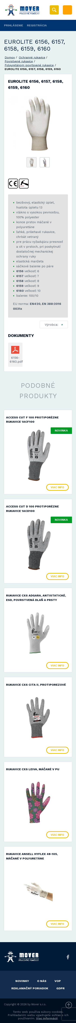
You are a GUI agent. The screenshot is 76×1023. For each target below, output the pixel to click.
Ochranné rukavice (32, 57)
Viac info (57, 487)
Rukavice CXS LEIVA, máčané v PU (32, 769)
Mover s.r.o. (38, 1004)
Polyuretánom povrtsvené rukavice (29, 65)
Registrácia (37, 25)
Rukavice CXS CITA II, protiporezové (36, 684)
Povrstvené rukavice (19, 61)
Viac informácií (47, 1018)
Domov (10, 57)
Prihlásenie (13, 25)
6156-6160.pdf (15, 359)
